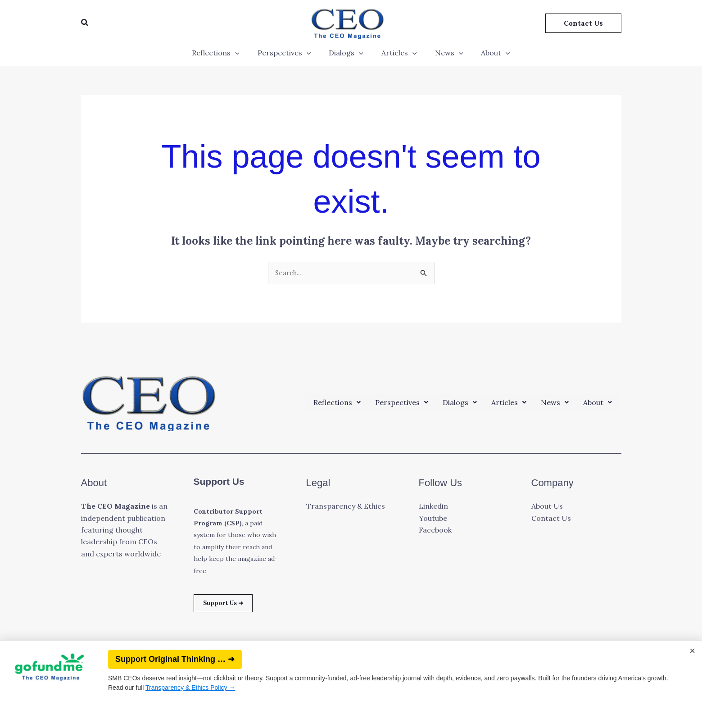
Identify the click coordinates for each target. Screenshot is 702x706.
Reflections (225, 52)
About (486, 52)
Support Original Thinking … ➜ (175, 659)
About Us (547, 506)
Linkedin (433, 506)
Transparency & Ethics (345, 506)
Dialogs (348, 52)
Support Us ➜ (229, 605)
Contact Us (551, 519)
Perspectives (290, 52)
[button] (85, 23)
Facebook (435, 530)
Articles (397, 52)
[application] (244, 52)
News (444, 52)
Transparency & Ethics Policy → (190, 687)
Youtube (433, 519)
